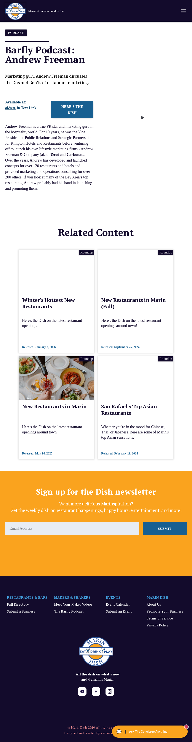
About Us (154, 604)
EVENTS (113, 597)
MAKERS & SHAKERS (72, 597)
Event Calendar (118, 604)
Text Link (28, 108)
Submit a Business (21, 611)
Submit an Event (119, 611)
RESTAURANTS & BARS (27, 597)
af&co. (10, 108)
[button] (183, 11)
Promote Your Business (165, 611)
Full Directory (18, 604)
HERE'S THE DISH (72, 109)
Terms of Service (160, 618)
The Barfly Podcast (69, 611)
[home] (39, 11)
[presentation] (38, 547)
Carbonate (75, 154)
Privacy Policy (157, 625)
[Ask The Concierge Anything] (150, 732)
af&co (53, 154)
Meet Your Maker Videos (73, 604)
